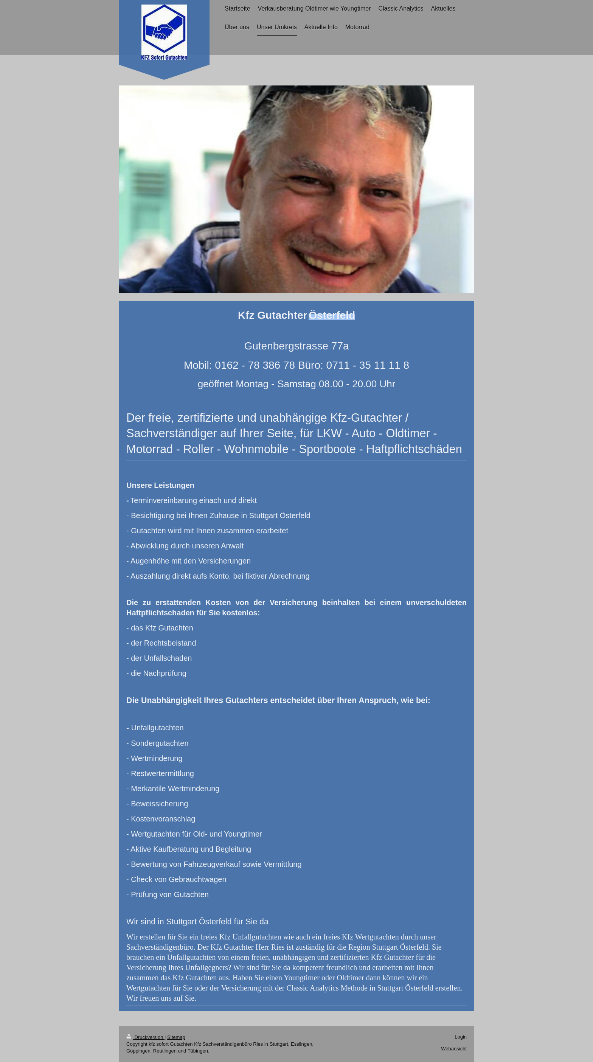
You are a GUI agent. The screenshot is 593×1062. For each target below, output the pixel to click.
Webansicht (454, 1048)
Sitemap (176, 1037)
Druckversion (145, 1037)
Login (461, 1037)
